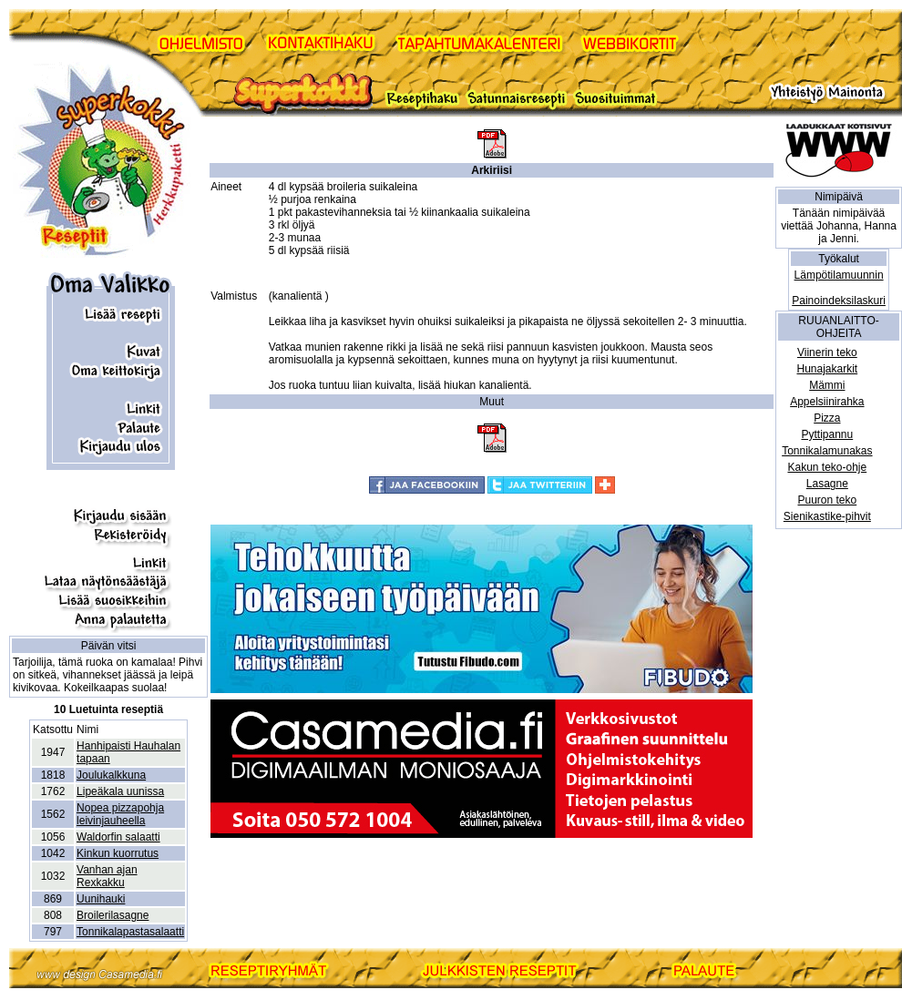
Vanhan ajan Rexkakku (107, 876)
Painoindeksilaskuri (839, 300)
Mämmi (827, 385)
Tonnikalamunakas (827, 450)
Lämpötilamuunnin (839, 275)
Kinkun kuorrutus (118, 853)
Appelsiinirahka (827, 401)
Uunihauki (101, 899)
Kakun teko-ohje (826, 467)
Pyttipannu (827, 434)
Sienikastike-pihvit (827, 516)
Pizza (827, 418)
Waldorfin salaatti (118, 837)
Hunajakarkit (826, 368)
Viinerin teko (827, 352)
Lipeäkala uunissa (120, 791)
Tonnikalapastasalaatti (130, 931)
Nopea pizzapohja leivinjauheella (120, 814)
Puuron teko (826, 500)
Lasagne (827, 483)
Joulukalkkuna (111, 775)
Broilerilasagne (113, 915)
